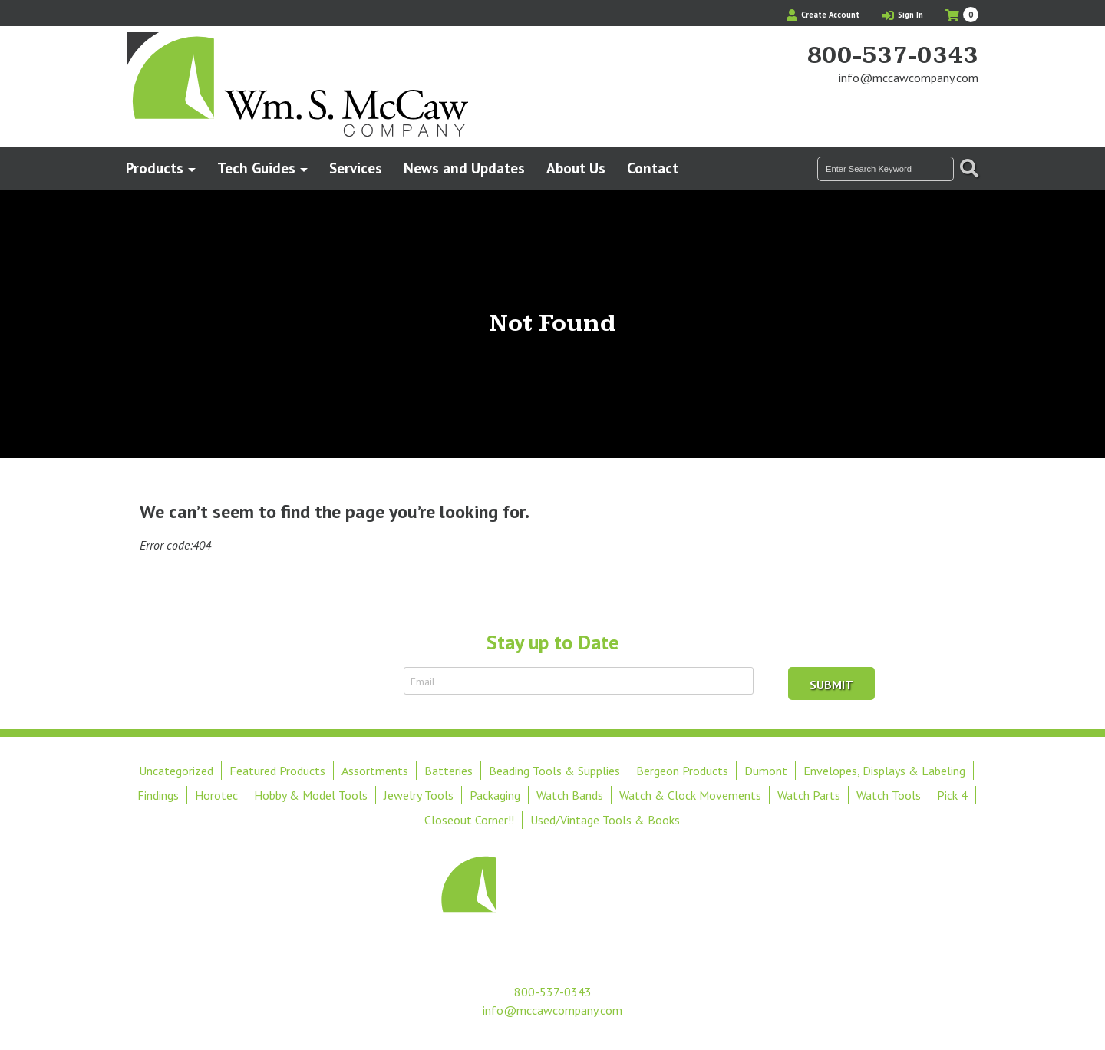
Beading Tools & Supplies (554, 770)
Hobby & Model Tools (311, 795)
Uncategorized (176, 770)
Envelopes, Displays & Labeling (884, 770)
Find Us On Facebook (940, 106)
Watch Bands (569, 795)
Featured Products (277, 770)
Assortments (374, 770)
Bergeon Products (682, 770)
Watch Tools (888, 795)
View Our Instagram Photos (966, 106)
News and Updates (464, 167)
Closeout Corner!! (469, 819)
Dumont (765, 770)
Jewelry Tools (419, 795)
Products (154, 167)
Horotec (216, 795)
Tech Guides (256, 167)
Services (355, 167)
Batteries (448, 770)
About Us (575, 167)
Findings (158, 795)
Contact (652, 167)
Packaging (495, 795)
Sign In (902, 14)
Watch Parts (808, 795)
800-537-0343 (892, 56)
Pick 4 (952, 795)
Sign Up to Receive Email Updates (305, 681)
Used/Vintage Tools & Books (605, 819)
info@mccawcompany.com (908, 77)
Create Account (823, 14)
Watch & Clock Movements (690, 795)
